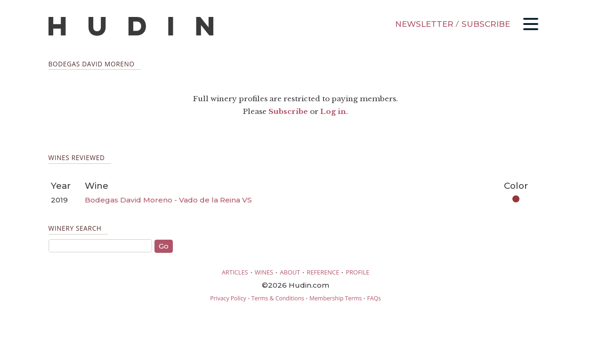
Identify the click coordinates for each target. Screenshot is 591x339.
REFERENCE (323, 272)
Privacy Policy (228, 298)
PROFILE (357, 272)
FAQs (374, 298)
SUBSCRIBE (485, 24)
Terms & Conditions (277, 298)
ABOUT (290, 272)
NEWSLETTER (424, 24)
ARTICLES (235, 272)
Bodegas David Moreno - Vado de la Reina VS (168, 199)
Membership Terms (335, 298)
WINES (264, 272)
